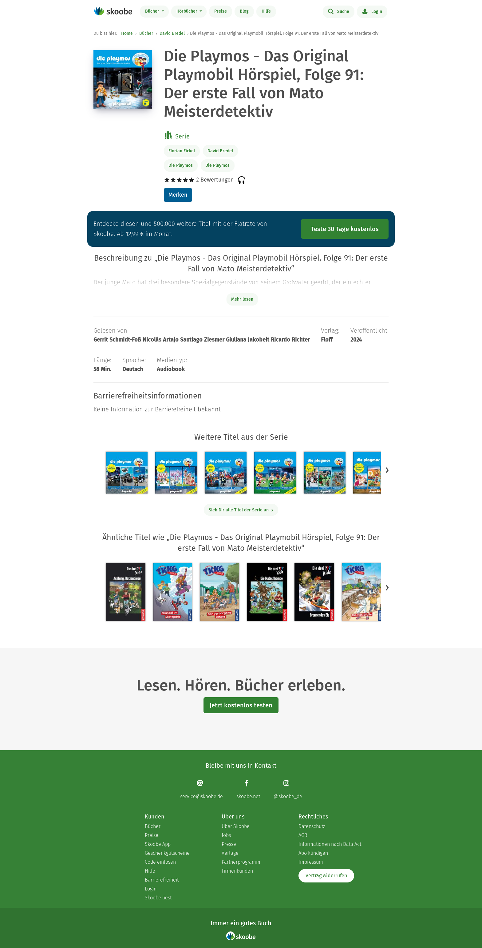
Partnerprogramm (241, 862)
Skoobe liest (158, 898)
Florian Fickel (181, 151)
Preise (220, 11)
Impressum (310, 862)
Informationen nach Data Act (329, 844)
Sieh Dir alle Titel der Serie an (241, 510)
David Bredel (172, 33)
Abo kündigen (313, 853)
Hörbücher (187, 11)
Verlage (230, 853)
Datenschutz (311, 826)
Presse (229, 844)
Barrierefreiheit (162, 880)
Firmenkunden (237, 871)
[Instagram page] (287, 789)
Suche (338, 11)
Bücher (152, 11)
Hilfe (266, 11)
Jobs (226, 835)
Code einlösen (160, 862)
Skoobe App (158, 844)
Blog (244, 11)
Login (372, 11)
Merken (177, 194)
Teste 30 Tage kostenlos (345, 229)
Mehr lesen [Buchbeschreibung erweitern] (242, 299)
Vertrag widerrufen (326, 875)
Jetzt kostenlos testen (241, 705)
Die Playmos (180, 165)
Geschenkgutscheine (167, 853)
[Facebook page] (248, 789)
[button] (387, 470)
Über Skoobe (236, 826)
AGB (302, 835)
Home (127, 33)
